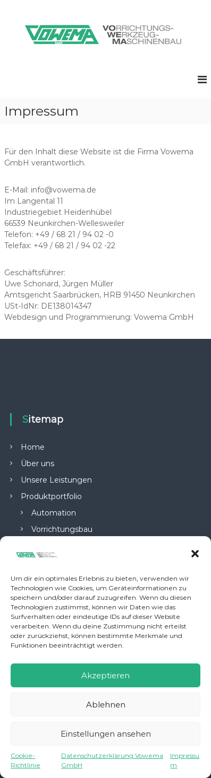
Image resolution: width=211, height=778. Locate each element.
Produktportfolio (51, 496)
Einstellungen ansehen (106, 734)
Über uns (37, 463)
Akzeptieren (105, 675)
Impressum (184, 760)
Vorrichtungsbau (61, 529)
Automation (53, 513)
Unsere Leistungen (56, 480)
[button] (195, 553)
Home (33, 447)
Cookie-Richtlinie (25, 760)
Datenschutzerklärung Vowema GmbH (112, 760)
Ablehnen (105, 705)
